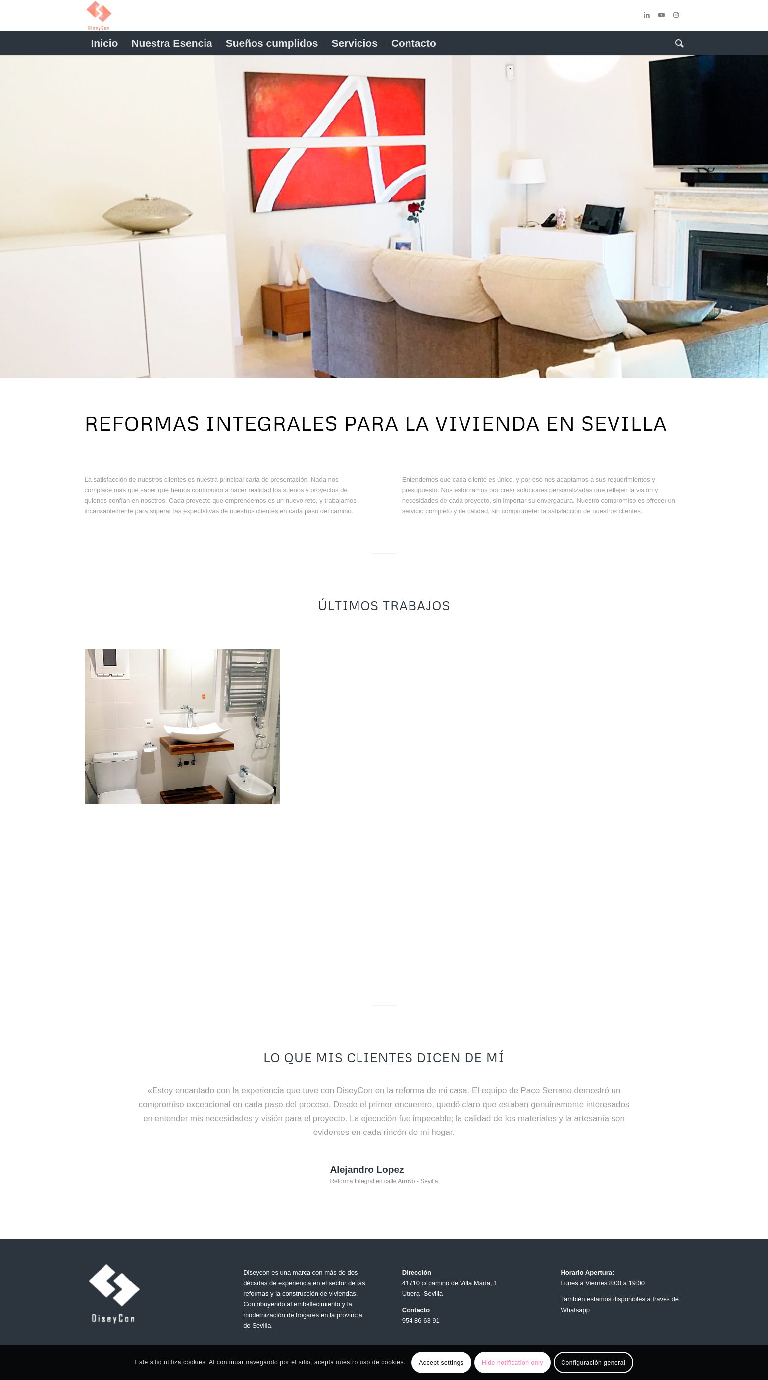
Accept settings (441, 1362)
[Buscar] (676, 43)
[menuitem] (105, 43)
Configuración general (593, 1362)
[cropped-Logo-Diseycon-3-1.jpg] (99, 15)
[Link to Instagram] (676, 15)
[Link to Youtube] (661, 15)
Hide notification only (512, 1362)
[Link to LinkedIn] (646, 15)
